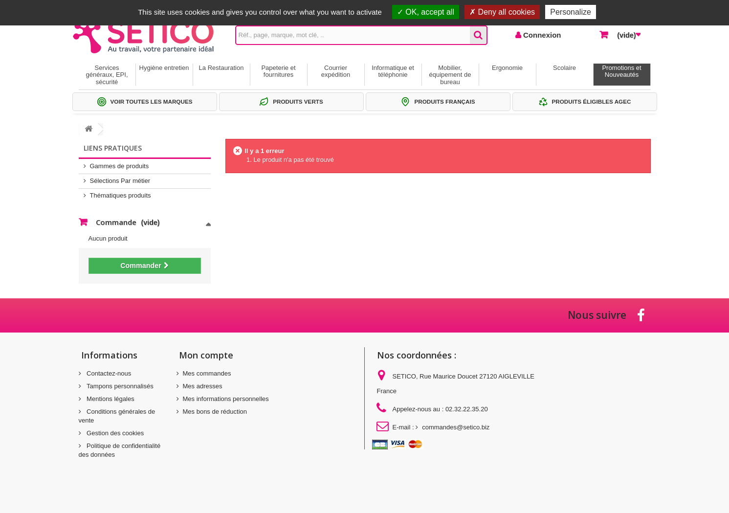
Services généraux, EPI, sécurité (107, 75)
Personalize (570, 12)
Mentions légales (109, 398)
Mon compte (206, 355)
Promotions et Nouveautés (621, 71)
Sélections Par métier (120, 180)
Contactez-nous (108, 373)
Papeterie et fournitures (278, 71)
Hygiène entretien (164, 67)
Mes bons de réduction (215, 411)
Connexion (541, 35)
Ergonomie (507, 67)
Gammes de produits (119, 166)
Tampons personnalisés (119, 386)
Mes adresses (202, 386)
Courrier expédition (335, 71)
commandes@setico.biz (455, 427)
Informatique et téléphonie (393, 71)
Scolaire (564, 67)
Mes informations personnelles (226, 398)
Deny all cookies (502, 12)
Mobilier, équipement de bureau (450, 75)
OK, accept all (425, 12)
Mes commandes (207, 373)
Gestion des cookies (114, 433)
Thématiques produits (120, 195)
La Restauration (221, 67)
